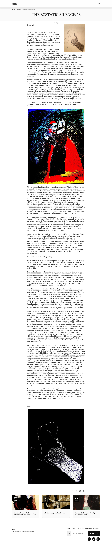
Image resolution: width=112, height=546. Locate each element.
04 (76, 498)
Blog (18, 9)
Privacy (14, 534)
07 (15, 498)
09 (46, 498)
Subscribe (94, 533)
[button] (99, 3)
